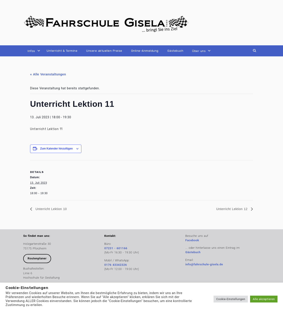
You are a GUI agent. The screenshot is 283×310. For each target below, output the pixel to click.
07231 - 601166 (115, 248)
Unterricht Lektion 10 (50, 209)
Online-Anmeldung (145, 50)
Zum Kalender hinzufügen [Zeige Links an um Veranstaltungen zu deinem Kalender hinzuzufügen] (56, 148)
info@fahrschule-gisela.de (204, 264)
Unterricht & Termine (62, 50)
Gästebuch (175, 50)
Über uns (199, 51)
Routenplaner (37, 258)
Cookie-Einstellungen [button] (230, 299)
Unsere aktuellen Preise (104, 50)
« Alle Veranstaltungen (48, 74)
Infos (31, 51)
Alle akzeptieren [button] (264, 299)
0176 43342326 (115, 264)
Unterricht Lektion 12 (232, 209)
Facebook (192, 240)
